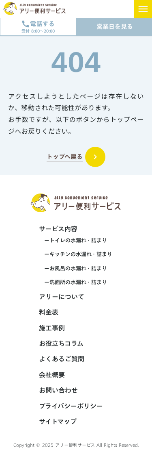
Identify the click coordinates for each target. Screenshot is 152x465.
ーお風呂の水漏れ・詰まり (73, 268)
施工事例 (52, 328)
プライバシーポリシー (71, 406)
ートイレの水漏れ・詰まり (73, 240)
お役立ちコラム (61, 343)
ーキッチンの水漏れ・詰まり (75, 254)
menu (143, 9)
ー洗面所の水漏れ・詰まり (73, 282)
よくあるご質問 (61, 358)
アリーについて (61, 296)
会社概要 (52, 374)
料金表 (48, 312)
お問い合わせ (58, 390)
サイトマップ (58, 421)
